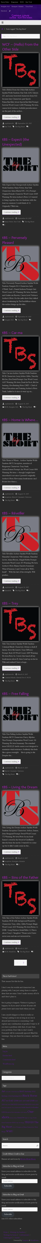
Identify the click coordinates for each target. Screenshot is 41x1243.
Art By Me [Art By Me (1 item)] (7, 1091)
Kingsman (14, 2)
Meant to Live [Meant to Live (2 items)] (9, 1112)
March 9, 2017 (23, 674)
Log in (5, 1051)
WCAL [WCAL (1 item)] (14, 1127)
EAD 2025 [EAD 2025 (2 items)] (35, 1104)
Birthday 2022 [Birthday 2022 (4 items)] (30, 1091)
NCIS (22, 2)
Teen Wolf (29, 6)
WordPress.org (8, 1064)
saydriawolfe (9, 123)
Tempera (25, 1240)
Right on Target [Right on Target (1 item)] (29, 1118)
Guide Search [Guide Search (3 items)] (26, 1107)
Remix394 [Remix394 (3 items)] (20, 1118)
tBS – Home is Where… (20, 419)
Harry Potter (5, 2)
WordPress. (35, 1240)
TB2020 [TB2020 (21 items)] (29, 1122)
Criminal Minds (10, 678)
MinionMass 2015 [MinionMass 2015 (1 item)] (18, 1112)
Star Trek (29, 2)
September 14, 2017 (24, 317)
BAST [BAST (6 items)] (22, 1091)
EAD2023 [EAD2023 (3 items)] (14, 1104)
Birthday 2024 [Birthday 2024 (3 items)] (7, 1096)
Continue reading (12, 117)
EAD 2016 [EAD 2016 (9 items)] (14, 1100)
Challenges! (7, 1238)
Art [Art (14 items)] (3, 1091)
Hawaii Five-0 (21, 678)
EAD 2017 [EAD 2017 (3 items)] (22, 1101)
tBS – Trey (10, 603)
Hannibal (7, 591)
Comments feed (9, 1060)
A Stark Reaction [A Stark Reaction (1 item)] (15, 1091)
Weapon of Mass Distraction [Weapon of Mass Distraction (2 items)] (25, 1127)
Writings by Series (10, 1235)
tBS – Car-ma (12, 332)
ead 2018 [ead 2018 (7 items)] (30, 1101)
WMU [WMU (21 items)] (9, 1131)
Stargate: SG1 (5, 6)
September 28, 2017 (25, 123)
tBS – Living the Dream (19, 787)
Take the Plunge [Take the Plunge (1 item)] (20, 1122)
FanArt (17, 1238)
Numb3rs (12, 952)
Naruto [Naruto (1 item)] (25, 1112)
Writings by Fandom (17, 1232)
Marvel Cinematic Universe (21, 497)
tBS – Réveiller (13, 513)
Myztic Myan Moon (28, 1159)
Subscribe (8, 1186)
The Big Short (20, 127)
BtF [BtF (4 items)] (7, 1101)
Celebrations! (24, 1235)
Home (5, 1232)
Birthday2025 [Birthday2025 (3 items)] (17, 1096)
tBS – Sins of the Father (20, 877)
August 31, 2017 (23, 404)
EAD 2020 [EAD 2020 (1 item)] (7, 1104)
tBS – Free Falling (15, 693)
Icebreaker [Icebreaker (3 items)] (34, 1107)
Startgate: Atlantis (18, 6)
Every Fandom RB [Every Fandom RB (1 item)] (16, 1107)
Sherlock (4, 11)
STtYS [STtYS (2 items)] (14, 1122)
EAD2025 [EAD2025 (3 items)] (28, 1104)
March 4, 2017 (23, 858)
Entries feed (7, 1056)
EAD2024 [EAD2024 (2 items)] (21, 1104)
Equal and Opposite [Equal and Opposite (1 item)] (6, 1107)
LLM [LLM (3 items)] (3, 1112)
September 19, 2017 (24, 218)
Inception (7, 497)
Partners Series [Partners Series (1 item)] (13, 1118)
